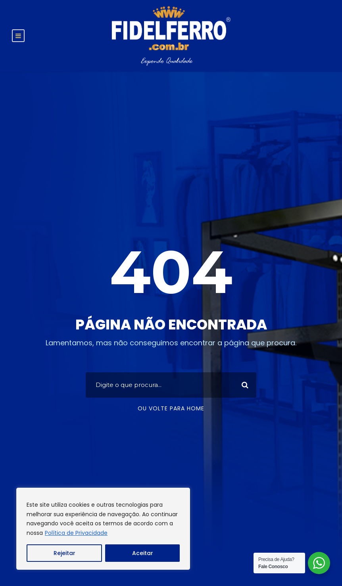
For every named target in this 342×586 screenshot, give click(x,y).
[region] (103, 528)
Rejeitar (64, 553)
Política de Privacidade (76, 533)
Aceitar (142, 553)
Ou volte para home (171, 408)
